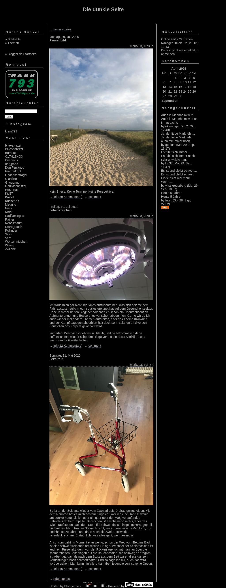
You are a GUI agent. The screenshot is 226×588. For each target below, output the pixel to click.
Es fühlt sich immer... (175, 152)
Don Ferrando (14, 167)
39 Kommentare (70, 197)
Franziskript (13, 171)
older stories (61, 579)
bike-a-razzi (13, 145)
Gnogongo (12, 182)
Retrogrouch (13, 227)
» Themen (12, 43)
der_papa (11, 164)
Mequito (10, 204)
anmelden (168, 54)
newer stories (62, 29)
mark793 (136, 46)
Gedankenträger (16, 175)
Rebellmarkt (13, 223)
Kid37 (9, 193)
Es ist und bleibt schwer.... (179, 170)
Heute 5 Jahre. (171, 193)
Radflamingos (14, 216)
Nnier (8, 212)
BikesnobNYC (14, 149)
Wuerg (9, 245)
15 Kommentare (70, 569)
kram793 (11, 131)
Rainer (9, 219)
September (169, 100)
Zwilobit (10, 249)
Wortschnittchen (16, 241)
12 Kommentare (70, 345)
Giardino (11, 178)
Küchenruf (12, 201)
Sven (8, 234)
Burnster (11, 152)
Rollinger (11, 230)
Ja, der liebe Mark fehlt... (178, 133)
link (55, 197)
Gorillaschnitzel (15, 186)
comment (95, 197)
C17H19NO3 (14, 156)
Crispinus (11, 160)
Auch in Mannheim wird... (178, 115)
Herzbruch (12, 190)
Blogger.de (71, 586)
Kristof (9, 197)
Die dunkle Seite (103, 9)
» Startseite (13, 39)
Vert (8, 238)
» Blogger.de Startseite (20, 54)
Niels (8, 208)
